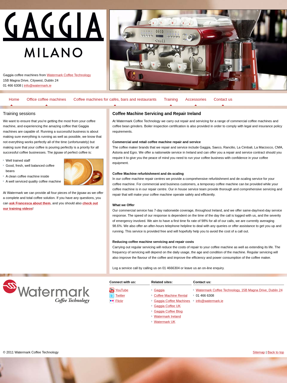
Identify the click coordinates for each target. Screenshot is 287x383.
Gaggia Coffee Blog (168, 311)
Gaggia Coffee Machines (172, 301)
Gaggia (159, 290)
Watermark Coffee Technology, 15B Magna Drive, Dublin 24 (239, 290)
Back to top (276, 352)
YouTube (121, 290)
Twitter (120, 295)
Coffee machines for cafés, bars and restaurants (115, 99)
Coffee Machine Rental (170, 295)
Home (13, 99)
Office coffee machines (46, 99)
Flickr (119, 301)
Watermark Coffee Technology (69, 75)
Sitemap (259, 352)
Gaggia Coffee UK (167, 306)
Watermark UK (164, 322)
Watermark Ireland (167, 316)
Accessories (195, 99)
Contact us (223, 99)
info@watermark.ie (37, 85)
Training (171, 99)
